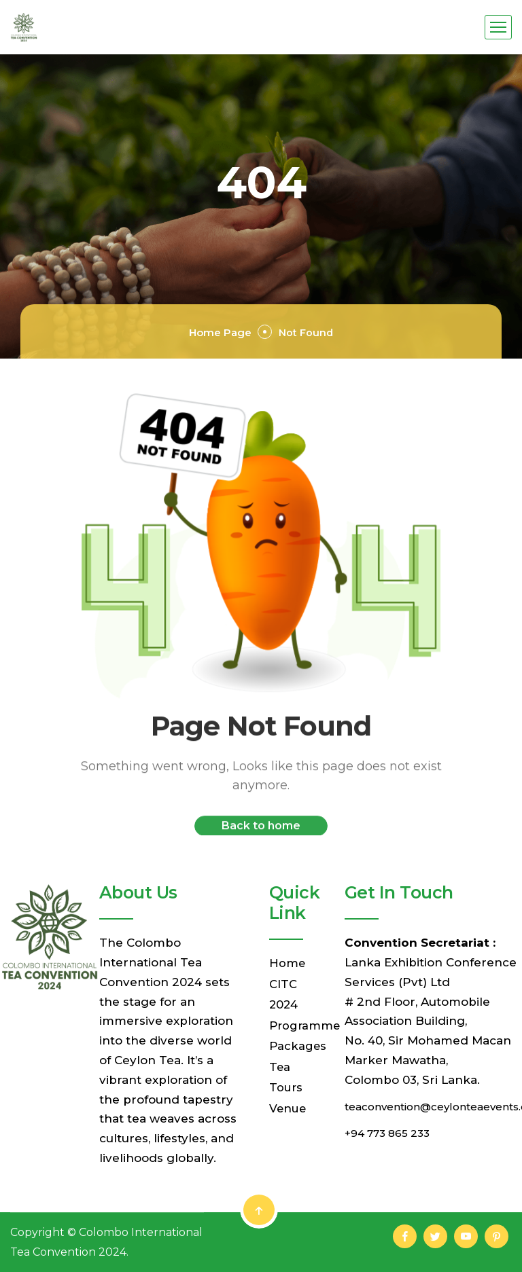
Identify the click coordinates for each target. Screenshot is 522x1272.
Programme (306, 1023)
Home (287, 963)
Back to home (261, 834)
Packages (298, 1043)
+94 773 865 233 (392, 1132)
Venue (288, 1103)
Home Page (205, 331)
